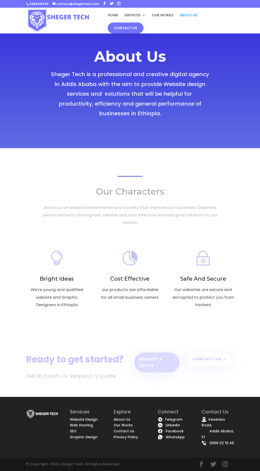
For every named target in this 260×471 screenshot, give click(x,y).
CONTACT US (125, 28)
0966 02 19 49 (218, 443)
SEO (73, 431)
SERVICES (132, 15)
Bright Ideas (57, 278)
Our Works (123, 425)
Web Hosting (81, 425)
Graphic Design (84, 437)
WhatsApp (171, 437)
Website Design (84, 419)
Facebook (171, 431)
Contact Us (207, 359)
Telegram (170, 419)
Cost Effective (130, 278)
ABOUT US (188, 15)
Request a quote (150, 362)
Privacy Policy (126, 437)
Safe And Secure (203, 278)
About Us (122, 419)
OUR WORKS (162, 15)
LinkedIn (169, 425)
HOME (113, 15)
